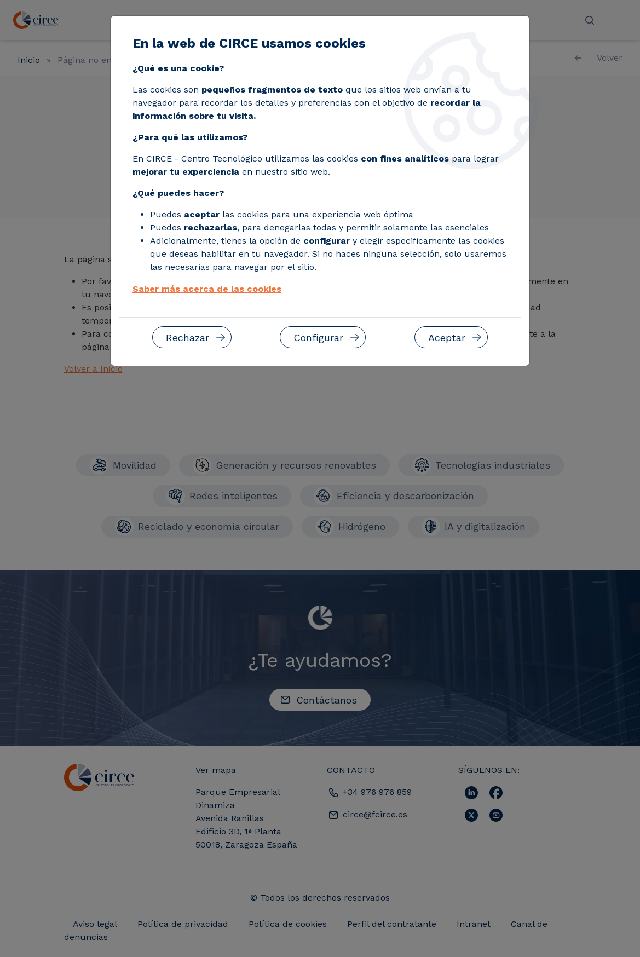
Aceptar (446, 337)
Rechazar (187, 337)
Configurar (318, 337)
